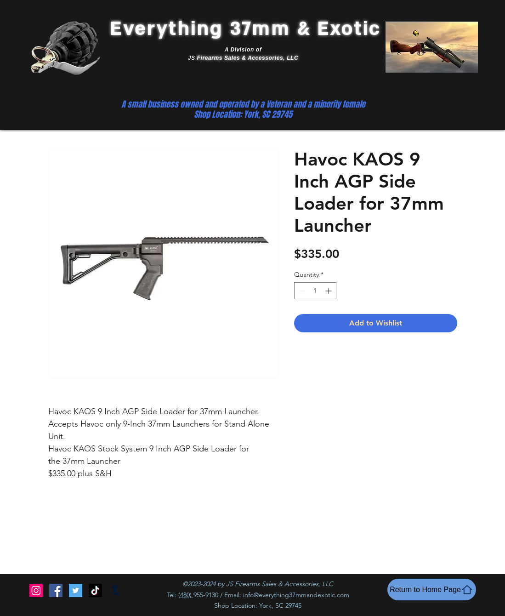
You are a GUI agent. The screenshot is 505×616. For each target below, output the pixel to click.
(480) (185, 595)
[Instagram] (36, 590)
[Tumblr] (115, 590)
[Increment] (329, 291)
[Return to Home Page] (431, 589)
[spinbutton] (315, 291)
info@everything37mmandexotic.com (296, 595)
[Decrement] (301, 291)
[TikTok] (95, 590)
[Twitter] (75, 590)
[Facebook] (55, 590)
